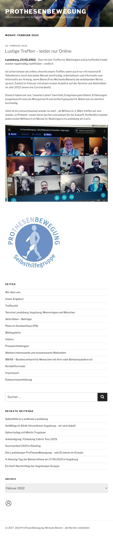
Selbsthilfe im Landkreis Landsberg (26, 419)
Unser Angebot (14, 299)
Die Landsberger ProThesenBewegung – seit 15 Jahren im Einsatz (44, 452)
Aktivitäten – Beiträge (18, 319)
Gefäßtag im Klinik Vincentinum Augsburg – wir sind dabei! (40, 425)
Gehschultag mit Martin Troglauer (25, 432)
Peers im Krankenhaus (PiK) (21, 325)
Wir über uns (12, 292)
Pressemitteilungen (17, 346)
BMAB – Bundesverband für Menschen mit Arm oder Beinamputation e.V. (49, 359)
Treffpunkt (11, 305)
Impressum (12, 372)
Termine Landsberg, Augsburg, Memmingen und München (40, 312)
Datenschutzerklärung (18, 379)
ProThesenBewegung (45, 11)
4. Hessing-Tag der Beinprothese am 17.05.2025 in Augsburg (41, 459)
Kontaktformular (15, 366)
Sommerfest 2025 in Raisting (23, 445)
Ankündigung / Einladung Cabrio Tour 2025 (31, 439)
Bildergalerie (13, 332)
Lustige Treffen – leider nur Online (38, 51)
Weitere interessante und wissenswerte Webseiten (35, 352)
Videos (9, 339)
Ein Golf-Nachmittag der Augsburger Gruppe (32, 466)
